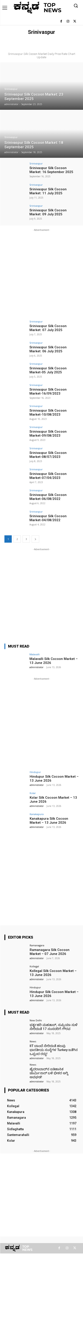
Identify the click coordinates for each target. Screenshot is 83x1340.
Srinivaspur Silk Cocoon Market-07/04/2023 (48, 476)
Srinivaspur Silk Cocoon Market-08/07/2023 (48, 455)
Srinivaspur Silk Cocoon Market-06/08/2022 (48, 497)
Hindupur (35, 772)
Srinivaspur (10, 89)
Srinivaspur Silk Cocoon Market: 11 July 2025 (48, 191)
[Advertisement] (41, 273)
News (33, 1041)
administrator (36, 667)
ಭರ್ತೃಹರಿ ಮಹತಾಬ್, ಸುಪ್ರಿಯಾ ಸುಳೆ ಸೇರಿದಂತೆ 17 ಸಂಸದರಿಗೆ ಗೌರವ (53, 1027)
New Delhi (36, 1020)
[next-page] (35, 539)
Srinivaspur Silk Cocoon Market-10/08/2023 (48, 412)
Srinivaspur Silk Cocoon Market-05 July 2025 (48, 370)
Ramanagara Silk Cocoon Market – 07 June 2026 (49, 952)
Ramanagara (37, 945)
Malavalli (34, 654)
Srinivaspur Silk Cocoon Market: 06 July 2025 (48, 349)
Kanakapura (37, 814)
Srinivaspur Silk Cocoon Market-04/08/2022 (48, 518)
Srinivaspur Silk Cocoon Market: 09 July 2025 (48, 212)
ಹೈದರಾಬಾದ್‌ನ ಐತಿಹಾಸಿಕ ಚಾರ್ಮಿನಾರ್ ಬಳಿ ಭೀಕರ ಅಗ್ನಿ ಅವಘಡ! (49, 1073)
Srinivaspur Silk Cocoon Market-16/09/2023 (48, 391)
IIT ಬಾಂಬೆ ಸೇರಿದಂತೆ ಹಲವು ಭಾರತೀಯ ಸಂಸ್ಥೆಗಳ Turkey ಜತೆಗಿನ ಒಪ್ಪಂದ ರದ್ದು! (54, 1050)
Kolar (33, 793)
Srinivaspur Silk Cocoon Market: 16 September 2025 (51, 170)
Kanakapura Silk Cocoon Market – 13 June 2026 (49, 821)
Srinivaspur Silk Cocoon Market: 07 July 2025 (48, 328)
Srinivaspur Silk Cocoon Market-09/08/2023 (48, 434)
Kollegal (34, 966)
